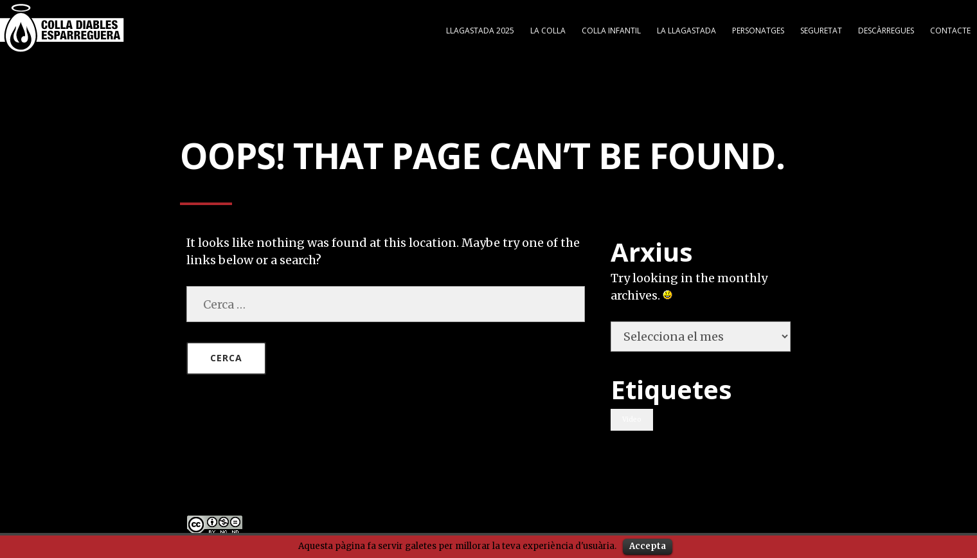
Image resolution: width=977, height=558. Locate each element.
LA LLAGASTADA (686, 27)
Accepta (647, 546)
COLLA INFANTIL (611, 27)
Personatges (758, 27)
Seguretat (821, 27)
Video (631, 417)
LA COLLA (548, 27)
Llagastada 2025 (480, 27)
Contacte (950, 27)
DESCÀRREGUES (886, 27)
